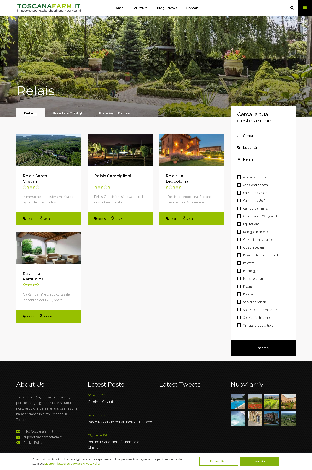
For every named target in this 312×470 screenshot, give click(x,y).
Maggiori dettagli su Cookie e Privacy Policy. (72, 463)
